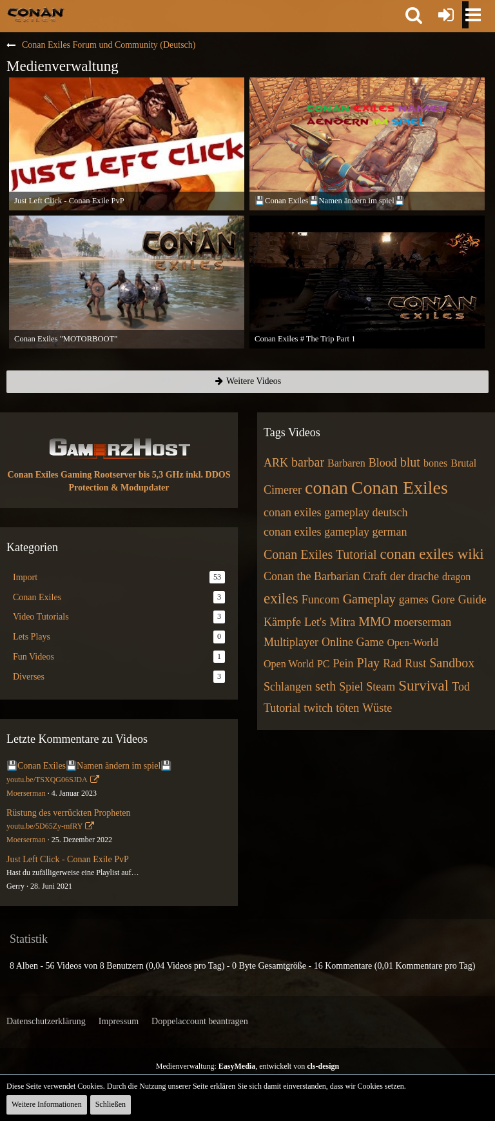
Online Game (352, 642)
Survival (423, 686)
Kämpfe (282, 622)
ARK (276, 462)
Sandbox (451, 663)
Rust (415, 663)
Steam (380, 686)
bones (435, 463)
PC (323, 663)
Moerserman (26, 793)
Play (368, 663)
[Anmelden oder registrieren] (446, 15)
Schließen (110, 1104)
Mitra (342, 622)
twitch (318, 708)
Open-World (412, 642)
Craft (375, 576)
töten (347, 708)
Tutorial (282, 708)
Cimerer (283, 489)
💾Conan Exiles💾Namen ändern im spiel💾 (88, 766)
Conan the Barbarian (312, 576)
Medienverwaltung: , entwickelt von (247, 1066)
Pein (343, 663)
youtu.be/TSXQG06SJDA (47, 779)
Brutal (463, 463)
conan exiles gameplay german (335, 531)
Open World (289, 663)
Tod (461, 686)
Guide (472, 599)
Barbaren (346, 463)
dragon (456, 576)
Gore (443, 599)
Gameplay (369, 599)
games (414, 599)
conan (326, 488)
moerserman (422, 622)
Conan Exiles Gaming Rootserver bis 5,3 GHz (96, 475)
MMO (374, 621)
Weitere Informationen (47, 1104)
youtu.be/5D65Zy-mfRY (44, 826)
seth (325, 686)
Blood (383, 462)
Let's (315, 622)
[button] (414, 15)
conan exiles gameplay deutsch (335, 512)
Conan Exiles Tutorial (320, 554)
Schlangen (288, 686)
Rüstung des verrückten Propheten (68, 813)
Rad (392, 663)
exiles (281, 599)
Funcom (321, 599)
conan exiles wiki (432, 554)
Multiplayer (291, 642)
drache (423, 576)
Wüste (377, 708)
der (397, 576)
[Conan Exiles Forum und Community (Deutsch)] (36, 14)
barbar (307, 462)
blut (410, 462)
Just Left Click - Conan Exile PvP (67, 859)
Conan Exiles (399, 488)
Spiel (351, 686)
